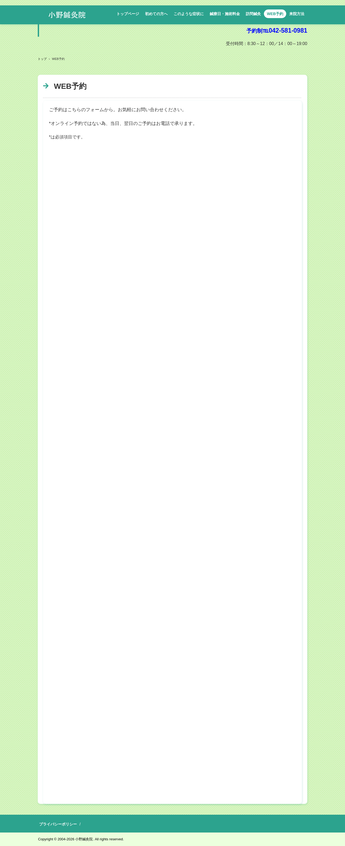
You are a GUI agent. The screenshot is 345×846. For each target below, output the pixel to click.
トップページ (127, 14)
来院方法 (296, 14)
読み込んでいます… (172, 473)
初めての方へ (156, 14)
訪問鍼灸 (253, 14)
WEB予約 (275, 14)
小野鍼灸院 (67, 15)
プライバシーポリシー (58, 824)
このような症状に (189, 14)
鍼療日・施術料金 (225, 14)
